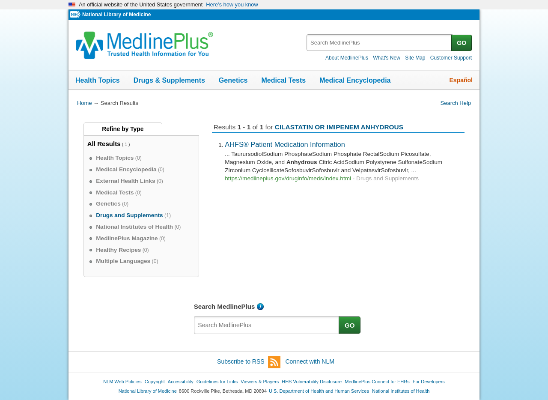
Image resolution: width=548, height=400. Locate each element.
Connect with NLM (310, 361)
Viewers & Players (260, 381)
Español (461, 80)
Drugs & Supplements (169, 80)
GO (461, 42)
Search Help (456, 103)
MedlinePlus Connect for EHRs (377, 381)
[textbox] (380, 42)
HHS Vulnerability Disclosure (312, 381)
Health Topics (97, 80)
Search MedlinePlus (224, 306)
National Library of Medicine (116, 15)
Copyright (155, 381)
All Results (104, 143)
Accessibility (181, 381)
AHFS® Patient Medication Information (285, 144)
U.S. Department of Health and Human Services (319, 391)
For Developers (429, 381)
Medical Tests (283, 80)
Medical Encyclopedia (354, 80)
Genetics (233, 80)
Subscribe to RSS (248, 362)
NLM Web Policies (122, 381)
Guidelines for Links (217, 381)
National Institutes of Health (400, 391)
